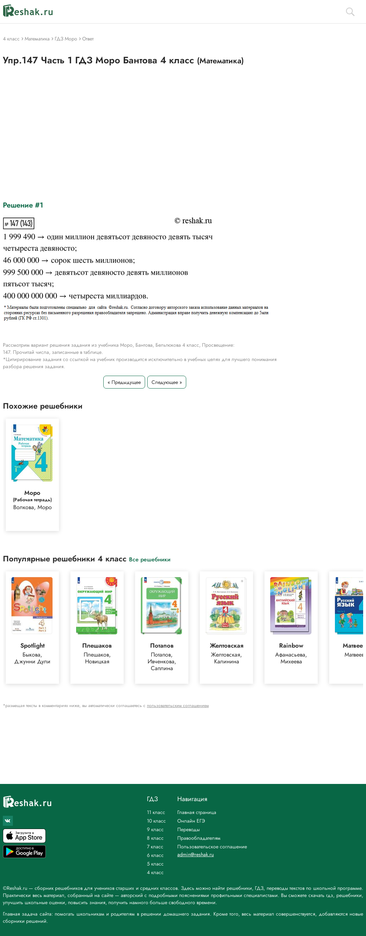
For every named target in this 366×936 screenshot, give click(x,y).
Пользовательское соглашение (212, 846)
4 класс (155, 872)
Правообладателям (199, 838)
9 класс (155, 829)
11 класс (156, 812)
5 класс (155, 863)
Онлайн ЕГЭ (191, 820)
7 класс (155, 846)
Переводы (188, 829)
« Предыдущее (124, 382)
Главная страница (196, 812)
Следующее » (167, 382)
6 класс (155, 855)
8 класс (155, 838)
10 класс (156, 820)
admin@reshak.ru (195, 854)
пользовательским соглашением (178, 705)
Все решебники (149, 559)
